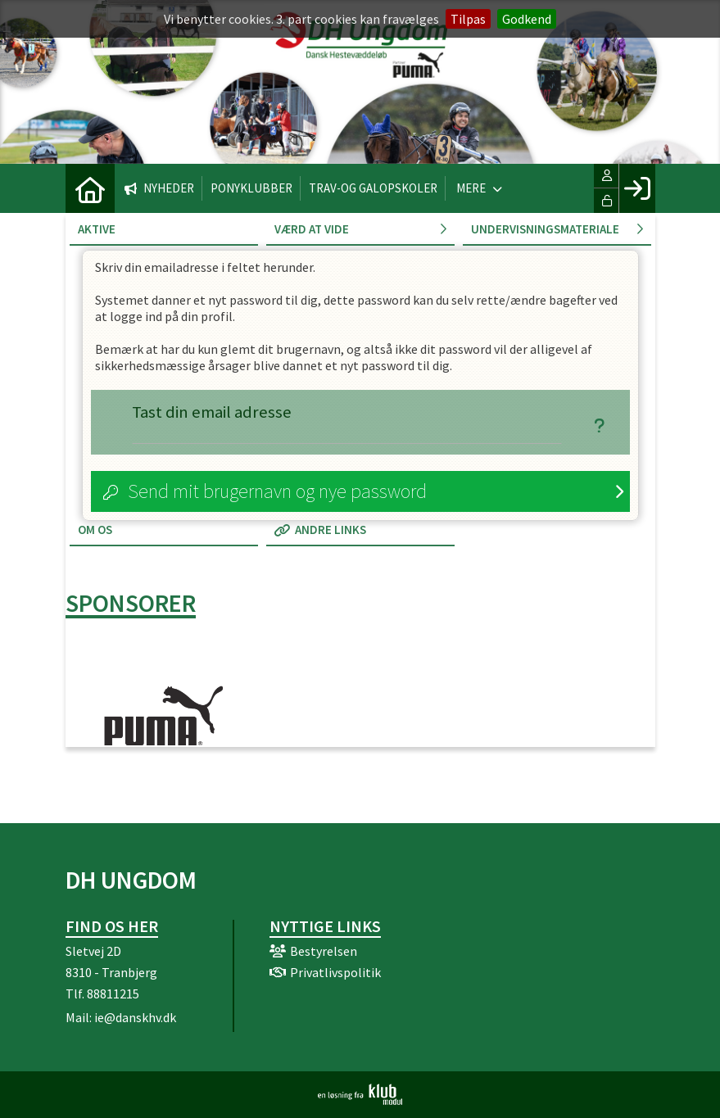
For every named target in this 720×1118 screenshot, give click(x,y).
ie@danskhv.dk (135, 1017)
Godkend (526, 19)
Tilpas (468, 19)
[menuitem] (90, 188)
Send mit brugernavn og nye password (277, 491)
